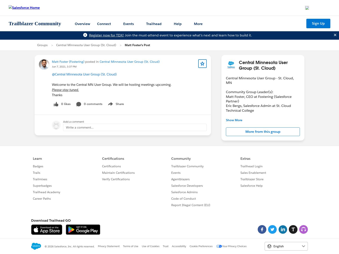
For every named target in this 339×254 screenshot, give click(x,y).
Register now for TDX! (106, 35)
